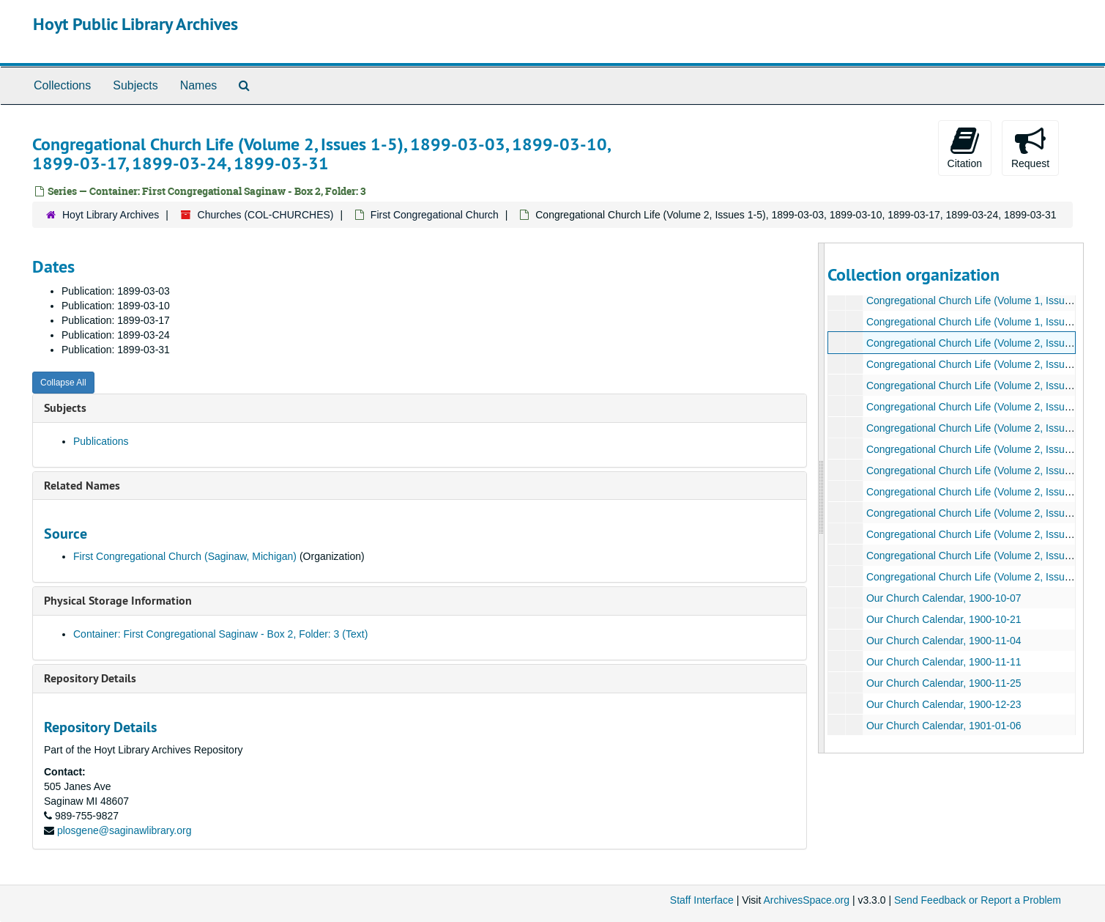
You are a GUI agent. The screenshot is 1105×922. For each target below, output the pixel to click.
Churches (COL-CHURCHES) (266, 215)
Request (1030, 147)
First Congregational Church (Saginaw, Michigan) (185, 556)
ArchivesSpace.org (806, 900)
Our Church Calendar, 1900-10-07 (944, 598)
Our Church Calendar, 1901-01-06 (944, 725)
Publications (101, 441)
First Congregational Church (435, 215)
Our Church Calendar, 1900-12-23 (944, 704)
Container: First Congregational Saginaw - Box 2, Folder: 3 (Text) (220, 634)
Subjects (135, 85)
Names (198, 85)
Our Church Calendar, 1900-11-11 (944, 662)
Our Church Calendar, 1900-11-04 (944, 640)
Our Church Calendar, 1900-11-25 (944, 683)
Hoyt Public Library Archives (135, 23)
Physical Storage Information (118, 600)
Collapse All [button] (63, 382)
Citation (965, 147)
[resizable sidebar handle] (822, 498)
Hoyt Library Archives (110, 215)
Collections (62, 85)
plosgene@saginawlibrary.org (124, 830)
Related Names (82, 485)
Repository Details (90, 678)
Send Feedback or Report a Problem (977, 900)
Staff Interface (702, 900)
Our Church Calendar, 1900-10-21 (944, 619)
